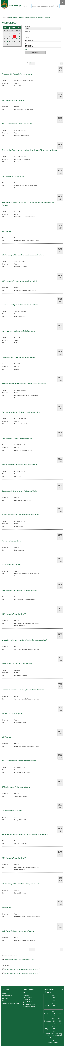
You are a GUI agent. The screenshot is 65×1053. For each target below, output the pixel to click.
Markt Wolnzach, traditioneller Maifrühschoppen (18, 331)
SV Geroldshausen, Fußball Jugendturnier (16, 787)
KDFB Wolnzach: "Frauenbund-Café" (14, 614)
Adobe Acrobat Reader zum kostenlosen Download (19, 960)
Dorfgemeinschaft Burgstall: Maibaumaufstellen (18, 357)
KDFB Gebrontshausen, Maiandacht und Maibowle (19, 761)
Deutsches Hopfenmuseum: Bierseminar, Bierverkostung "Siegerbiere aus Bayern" (29, 150)
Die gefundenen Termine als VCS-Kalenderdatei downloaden (21, 969)
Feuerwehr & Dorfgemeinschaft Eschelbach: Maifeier (20, 305)
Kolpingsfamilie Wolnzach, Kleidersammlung (17, 74)
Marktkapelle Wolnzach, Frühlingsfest (15, 100)
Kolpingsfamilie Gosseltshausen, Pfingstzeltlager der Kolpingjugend (25, 834)
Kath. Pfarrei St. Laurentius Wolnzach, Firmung (18, 931)
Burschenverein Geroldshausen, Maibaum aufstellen (19, 491)
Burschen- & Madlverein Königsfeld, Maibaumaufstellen (21, 412)
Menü (62, 2)
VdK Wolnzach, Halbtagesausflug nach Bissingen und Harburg (23, 255)
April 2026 (11, 28)
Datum (27, 38)
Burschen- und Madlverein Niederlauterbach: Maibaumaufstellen (24, 384)
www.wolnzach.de (30, 1006)
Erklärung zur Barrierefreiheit (10, 1003)
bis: (26, 43)
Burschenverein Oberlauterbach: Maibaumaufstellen (19, 590)
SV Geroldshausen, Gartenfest (12, 811)
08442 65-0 (28, 1000)
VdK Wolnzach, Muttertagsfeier (12, 714)
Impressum (5, 998)
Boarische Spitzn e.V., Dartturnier (13, 176)
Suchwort (27, 32)
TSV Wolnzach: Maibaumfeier (12, 565)
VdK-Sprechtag (7, 231)
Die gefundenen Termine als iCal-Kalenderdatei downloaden (21, 973)
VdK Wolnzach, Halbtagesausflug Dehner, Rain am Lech (20, 884)
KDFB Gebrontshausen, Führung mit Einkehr (17, 124)
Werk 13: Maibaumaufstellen (11, 541)
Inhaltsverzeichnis (7, 996)
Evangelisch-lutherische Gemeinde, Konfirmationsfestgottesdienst (24, 640)
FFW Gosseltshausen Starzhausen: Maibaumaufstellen (20, 515)
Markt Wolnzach (28, 990)
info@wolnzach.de (30, 1004)
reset (26, 49)
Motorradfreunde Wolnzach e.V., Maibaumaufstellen (19, 465)
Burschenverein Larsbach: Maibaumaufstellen (17, 438)
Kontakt (4, 993)
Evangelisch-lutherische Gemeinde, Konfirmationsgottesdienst (23, 690)
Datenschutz (5, 1001)
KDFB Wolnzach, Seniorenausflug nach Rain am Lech (19, 281)
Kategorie (27, 26)
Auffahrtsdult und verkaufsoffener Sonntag (17, 664)
